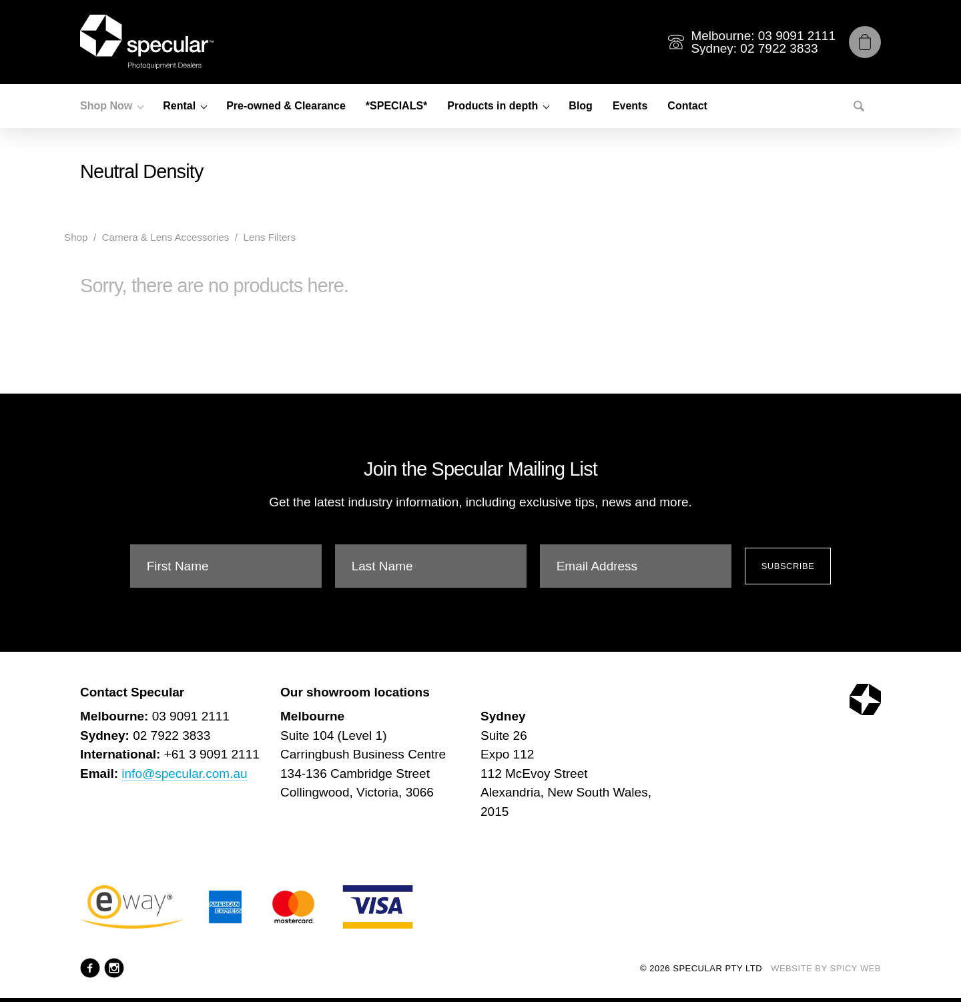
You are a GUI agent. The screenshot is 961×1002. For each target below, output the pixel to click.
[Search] (859, 106)
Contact (687, 105)
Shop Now (106, 105)
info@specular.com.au (184, 774)
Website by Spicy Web (826, 968)
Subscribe (788, 566)
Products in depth (492, 105)
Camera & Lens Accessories (166, 237)
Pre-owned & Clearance (286, 105)
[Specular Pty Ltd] (147, 42)
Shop (75, 237)
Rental (179, 105)
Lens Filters (269, 237)
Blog (581, 105)
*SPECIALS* (396, 105)
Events (630, 105)
